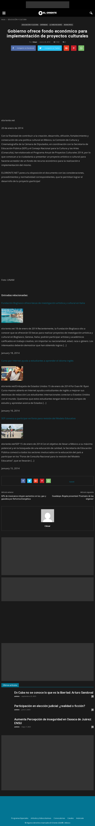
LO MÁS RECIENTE (56, 25)
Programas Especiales (19, 818)
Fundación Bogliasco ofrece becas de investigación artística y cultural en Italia (43, 303)
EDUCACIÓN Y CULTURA (30, 25)
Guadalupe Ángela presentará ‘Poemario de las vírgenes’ (73, 497)
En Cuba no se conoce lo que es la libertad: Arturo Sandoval (53, 692)
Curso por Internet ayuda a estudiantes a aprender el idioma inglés (37, 360)
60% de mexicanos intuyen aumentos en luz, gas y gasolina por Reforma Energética (23, 497)
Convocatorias (59, 818)
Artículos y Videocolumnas (41, 818)
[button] (91, 13)
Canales (70, 818)
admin (17, 696)
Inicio (3, 19)
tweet (71, 481)
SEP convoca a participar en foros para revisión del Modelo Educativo (38, 418)
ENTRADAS (43, 25)
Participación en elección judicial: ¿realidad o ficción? (49, 706)
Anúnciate (80, 818)
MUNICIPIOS (68, 25)
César (35, 42)
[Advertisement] (47, 4)
